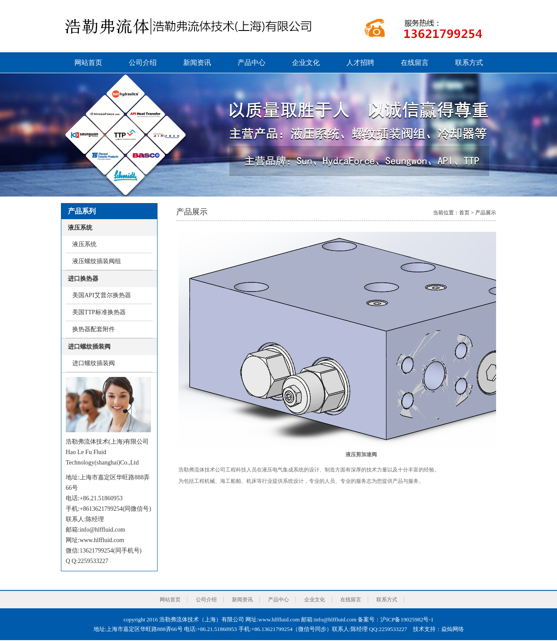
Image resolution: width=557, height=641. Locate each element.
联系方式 (469, 62)
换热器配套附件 (93, 329)
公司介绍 (143, 62)
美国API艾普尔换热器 (101, 295)
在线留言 (415, 62)
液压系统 (84, 244)
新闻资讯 (197, 62)
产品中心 (251, 62)
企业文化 (306, 62)
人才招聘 (360, 62)
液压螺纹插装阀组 (96, 261)
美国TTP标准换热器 (99, 312)
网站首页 (88, 62)
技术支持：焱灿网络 (438, 629)
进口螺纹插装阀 (93, 363)
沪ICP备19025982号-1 (406, 619)
